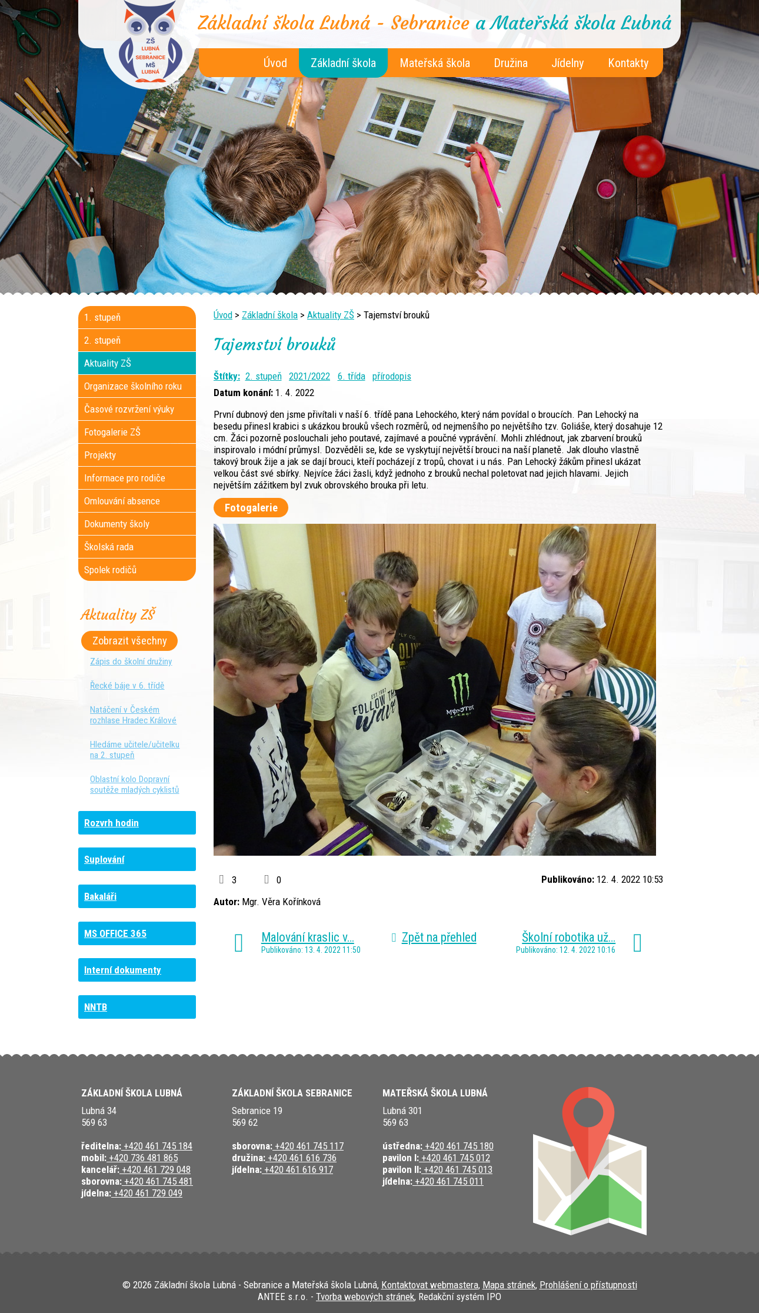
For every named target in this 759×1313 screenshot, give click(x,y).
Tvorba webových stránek (365, 1296)
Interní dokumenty (122, 970)
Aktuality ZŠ (330, 315)
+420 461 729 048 (155, 1169)
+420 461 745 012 (454, 1158)
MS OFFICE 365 (115, 933)
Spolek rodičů (110, 570)
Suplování (104, 859)
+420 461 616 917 (297, 1169)
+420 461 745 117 (308, 1146)
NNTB (95, 1007)
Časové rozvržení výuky (129, 409)
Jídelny (567, 63)
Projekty (100, 455)
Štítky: (227, 376)
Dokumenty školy (116, 524)
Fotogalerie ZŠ (112, 432)
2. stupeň (263, 376)
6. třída (351, 376)
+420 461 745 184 (156, 1146)
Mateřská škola (435, 63)
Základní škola (343, 63)
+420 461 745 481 (157, 1181)
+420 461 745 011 (448, 1181)
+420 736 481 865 (142, 1158)
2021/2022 (309, 376)
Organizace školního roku (133, 386)
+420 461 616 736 (301, 1158)
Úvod (275, 63)
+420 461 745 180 (458, 1146)
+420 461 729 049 (146, 1193)
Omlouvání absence (122, 501)
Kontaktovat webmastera (429, 1285)
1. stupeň (102, 317)
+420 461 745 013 (456, 1169)
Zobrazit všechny (129, 640)
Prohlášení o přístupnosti (588, 1285)
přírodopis (391, 376)
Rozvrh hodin (111, 823)
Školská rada (109, 547)
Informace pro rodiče (124, 478)
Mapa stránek (508, 1285)
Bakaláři (100, 896)
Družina (511, 63)
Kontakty (628, 63)
